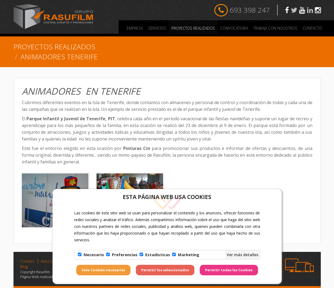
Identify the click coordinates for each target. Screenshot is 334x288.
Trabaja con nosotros (275, 28)
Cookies (27, 261)
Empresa (135, 28)
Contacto (312, 28)
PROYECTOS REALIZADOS (193, 28)
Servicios (157, 28)
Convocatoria (234, 28)
